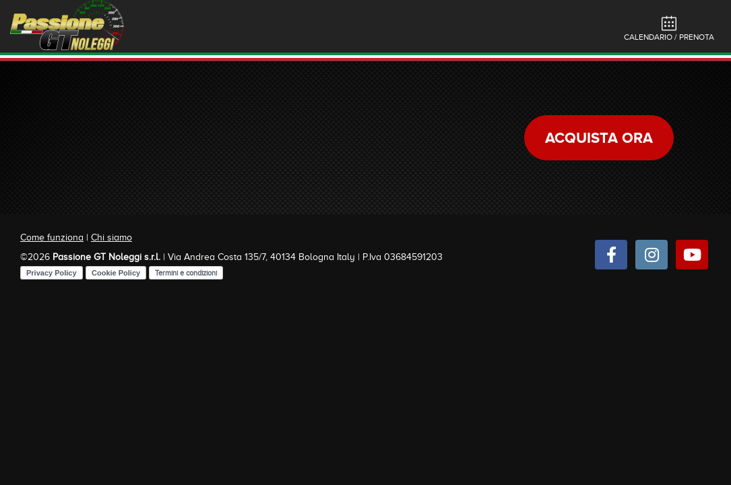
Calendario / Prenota (669, 28)
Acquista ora (599, 137)
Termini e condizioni (186, 273)
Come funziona (52, 237)
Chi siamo (111, 237)
